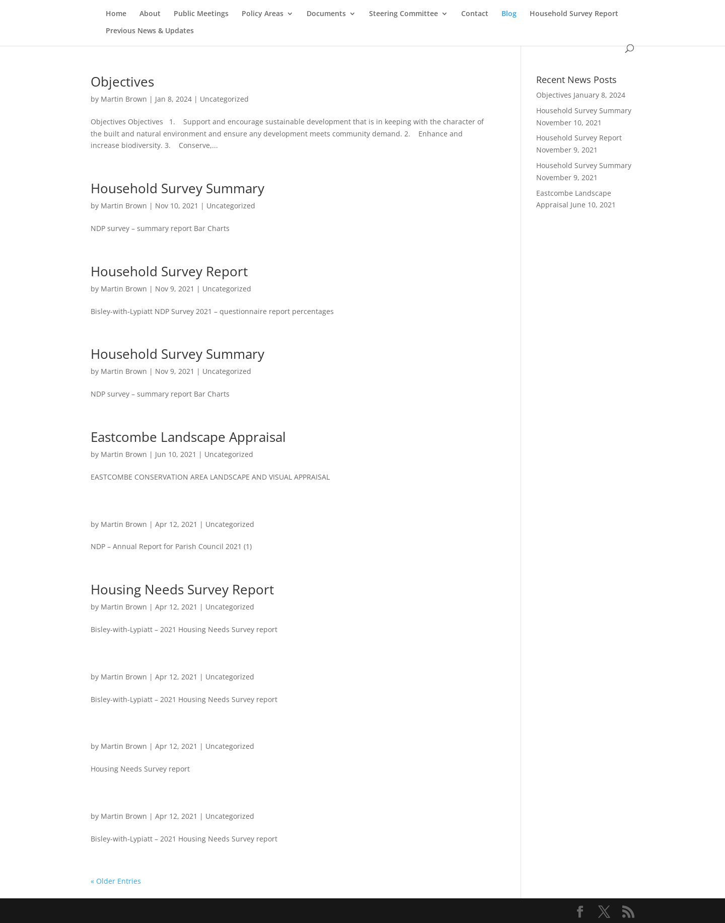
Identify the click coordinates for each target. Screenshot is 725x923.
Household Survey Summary (177, 188)
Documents (326, 14)
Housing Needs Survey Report (182, 589)
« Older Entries (116, 881)
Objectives (122, 81)
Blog (509, 14)
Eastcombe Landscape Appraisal (188, 437)
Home (116, 14)
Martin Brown (124, 99)
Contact (474, 14)
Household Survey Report (574, 14)
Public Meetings (201, 14)
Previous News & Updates (150, 31)
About (150, 14)
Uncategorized (224, 99)
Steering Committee (403, 14)
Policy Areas (262, 14)
